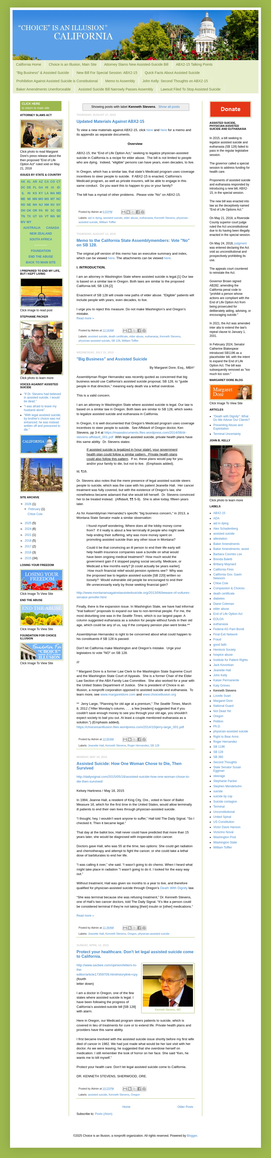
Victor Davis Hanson (227, 827)
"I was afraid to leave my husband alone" (40, 408)
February (34, 509)
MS (46, 199)
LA (47, 193)
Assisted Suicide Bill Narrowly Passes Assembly (115, 89)
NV (52, 205)
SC (52, 210)
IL (23, 193)
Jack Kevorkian (223, 665)
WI (58, 216)
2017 (28, 546)
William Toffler (107, 222)
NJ (41, 205)
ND (23, 205)
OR (35, 210)
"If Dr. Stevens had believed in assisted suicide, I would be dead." (42, 397)
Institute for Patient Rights (230, 660)
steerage (219, 776)
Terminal (219, 806)
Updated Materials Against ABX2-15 (110, 121)
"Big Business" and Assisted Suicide (112, 359)
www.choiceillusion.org (159, 694)
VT (46, 216)
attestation (220, 538)
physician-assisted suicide (94, 340)
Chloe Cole (35, 514)
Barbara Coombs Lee (227, 554)
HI (46, 187)
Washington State (225, 842)
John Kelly (220, 675)
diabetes (219, 598)
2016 (28, 552)
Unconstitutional (224, 812)
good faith (220, 644)
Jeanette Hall (96, 745)
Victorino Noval (223, 832)
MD (58, 193)
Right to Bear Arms (226, 736)
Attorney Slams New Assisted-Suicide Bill (136, 64)
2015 (28, 558)
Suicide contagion (225, 801)
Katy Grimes (221, 685)
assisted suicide (112, 217)
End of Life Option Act (227, 614)
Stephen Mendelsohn (227, 786)
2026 (28, 504)
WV (23, 222)
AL (29, 181)
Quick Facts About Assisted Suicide (172, 73)
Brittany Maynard (224, 564)
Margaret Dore (223, 701)
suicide (218, 791)
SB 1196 (219, 746)
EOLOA (218, 619)
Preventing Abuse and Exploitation (228, 426)
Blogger (192, 1135)
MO (40, 199)
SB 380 (218, 757)
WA (52, 216)
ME (23, 199)
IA (52, 187)
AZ (41, 181)
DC (23, 187)
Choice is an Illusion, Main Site (73, 64)
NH (35, 205)
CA (46, 181)
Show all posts (169, 107)
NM (46, 205)
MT (52, 199)
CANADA (52, 228)
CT (58, 181)
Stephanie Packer (225, 781)
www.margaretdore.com (117, 694)
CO (52, 181)
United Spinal (222, 817)
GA (40, 187)
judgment (240, 243)
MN (35, 199)
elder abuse (131, 217)
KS (35, 193)
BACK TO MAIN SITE (40, 262)
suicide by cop (222, 796)
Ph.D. (217, 726)
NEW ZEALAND (41, 233)
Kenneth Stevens (164, 217)
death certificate (118, 336)
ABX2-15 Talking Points (194, 64)
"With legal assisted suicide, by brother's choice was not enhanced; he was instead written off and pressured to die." (42, 422)
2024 (28, 529)
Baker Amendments (226, 544)
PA (41, 210)
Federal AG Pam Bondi (228, 629)
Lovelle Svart (222, 696)
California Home (28, 64)
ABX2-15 (219, 513)
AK (23, 181)
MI (29, 199)
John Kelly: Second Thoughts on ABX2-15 (175, 81)
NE (29, 205)
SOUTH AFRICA (40, 239)
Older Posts (185, 1107)
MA (52, 193)
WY (29, 222)
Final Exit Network (225, 634)
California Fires (223, 569)
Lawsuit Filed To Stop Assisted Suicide (191, 89)
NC (58, 199)
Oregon (132, 933)
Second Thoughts (225, 762)
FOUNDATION (41, 251)
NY (58, 205)
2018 (28, 540)
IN (28, 193)
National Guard (223, 706)
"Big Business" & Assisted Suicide (42, 73)
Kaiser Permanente (226, 680)
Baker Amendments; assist (231, 549)
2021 (28, 535)
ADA (216, 518)
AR (35, 181)
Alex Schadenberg (225, 528)
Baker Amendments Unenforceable (43, 89)
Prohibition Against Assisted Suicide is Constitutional (57, 81)
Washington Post (224, 837)
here (150, 130)
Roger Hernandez (138, 745)
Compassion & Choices (229, 588)
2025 (28, 523)
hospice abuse (223, 654)
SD (58, 210)
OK (29, 210)
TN (23, 216)
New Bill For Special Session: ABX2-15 (107, 73)
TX (29, 216)
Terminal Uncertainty (227, 434)
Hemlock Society (224, 649)
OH (23, 210)
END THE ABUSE (41, 256)
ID (58, 187)
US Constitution (223, 822)
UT (35, 216)
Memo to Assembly (120, 81)
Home (126, 1107)
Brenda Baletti (222, 559)
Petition (218, 721)
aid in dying (95, 217)
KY (41, 193)
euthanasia (146, 217)
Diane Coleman (223, 604)
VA (41, 216)
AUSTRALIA (31, 228)
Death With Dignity (173, 888)
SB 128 (115, 340)
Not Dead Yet (222, 711)
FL (35, 187)
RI (46, 210)
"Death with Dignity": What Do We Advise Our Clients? (231, 418)
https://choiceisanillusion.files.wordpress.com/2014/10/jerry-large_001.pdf (130, 727)
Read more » (85, 318)
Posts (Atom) (103, 1114)
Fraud (217, 639)
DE (29, 187)
